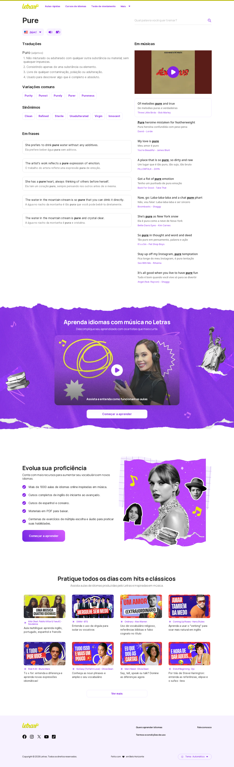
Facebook (24, 737)
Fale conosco (204, 727)
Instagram (32, 737)
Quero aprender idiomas (149, 727)
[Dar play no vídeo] (173, 72)
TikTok (54, 737)
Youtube (46, 737)
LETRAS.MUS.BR (30, 6)
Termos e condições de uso (151, 734)
